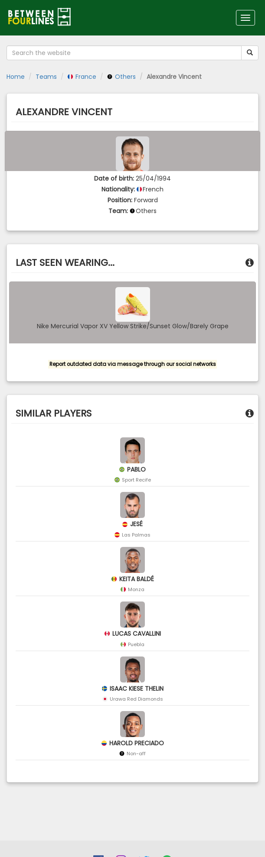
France (82, 76)
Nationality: (118, 189)
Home (16, 76)
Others (121, 76)
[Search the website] (124, 52)
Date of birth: (114, 178)
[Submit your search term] (249, 52)
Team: (118, 211)
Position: (120, 200)
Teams (46, 76)
